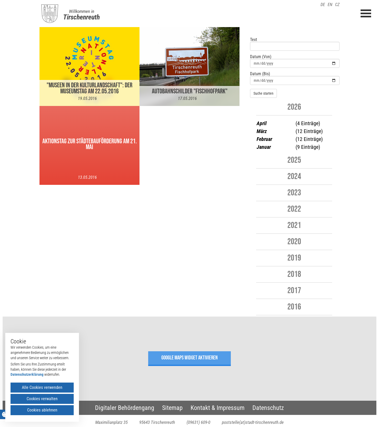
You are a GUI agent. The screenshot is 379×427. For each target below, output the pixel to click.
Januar (264, 147)
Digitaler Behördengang (124, 407)
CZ (337, 4)
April (262, 123)
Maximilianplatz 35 (111, 422)
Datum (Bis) (260, 74)
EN (330, 4)
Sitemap (172, 407)
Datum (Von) (260, 57)
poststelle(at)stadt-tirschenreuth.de (253, 422)
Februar (264, 139)
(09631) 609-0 (198, 422)
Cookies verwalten (42, 398)
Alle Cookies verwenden (42, 387)
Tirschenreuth (81, 17)
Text (253, 40)
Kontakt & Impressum (218, 407)
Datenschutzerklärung (27, 374)
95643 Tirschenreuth (157, 422)
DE (323, 4)
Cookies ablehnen (42, 410)
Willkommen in (81, 11)
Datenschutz (268, 407)
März (262, 131)
